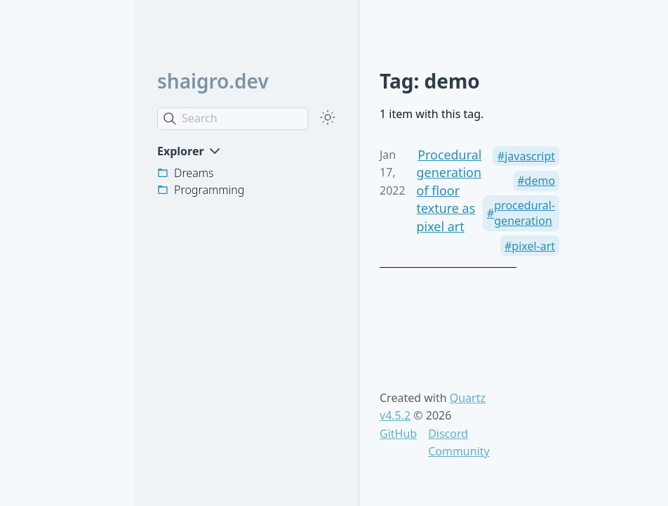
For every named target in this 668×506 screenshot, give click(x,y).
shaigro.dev (213, 80)
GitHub (398, 433)
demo (540, 180)
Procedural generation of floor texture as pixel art (449, 190)
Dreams (194, 173)
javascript (530, 156)
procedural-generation (524, 212)
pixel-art (533, 246)
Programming (209, 189)
